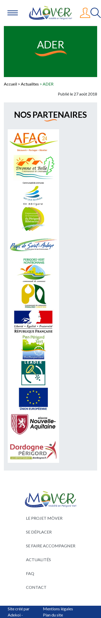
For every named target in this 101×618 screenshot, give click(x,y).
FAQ (30, 573)
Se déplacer (39, 531)
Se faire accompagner (50, 545)
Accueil (10, 83)
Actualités (38, 559)
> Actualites (28, 83)
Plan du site (53, 614)
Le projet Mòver (44, 518)
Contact (36, 587)
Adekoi (14, 614)
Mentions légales (58, 608)
